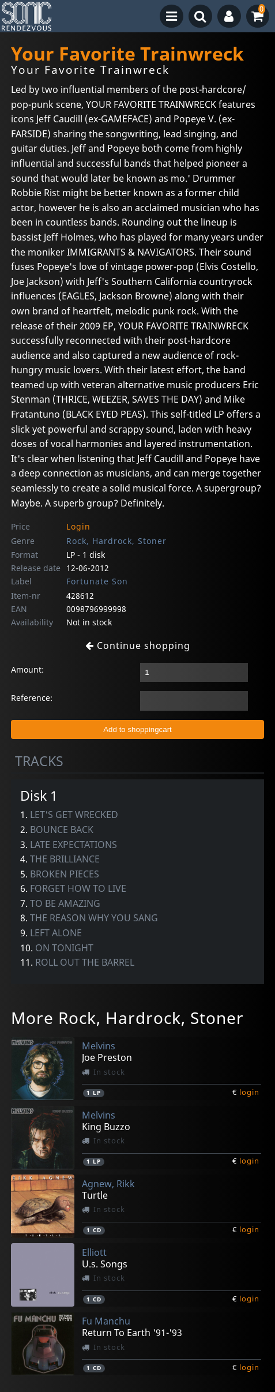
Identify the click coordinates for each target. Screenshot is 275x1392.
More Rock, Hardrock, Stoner (127, 1018)
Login (78, 526)
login (249, 1092)
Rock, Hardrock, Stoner (116, 540)
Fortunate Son (97, 581)
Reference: (31, 697)
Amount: (27, 669)
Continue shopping (137, 645)
